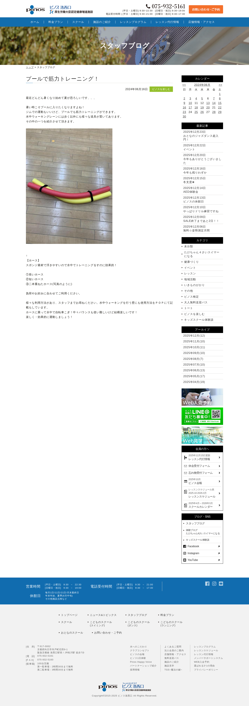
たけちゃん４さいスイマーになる (201, 254)
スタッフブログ (195, 523)
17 (190, 107)
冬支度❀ (194, 180)
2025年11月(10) (194, 341)
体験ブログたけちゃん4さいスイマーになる (203, 532)
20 (208, 107)
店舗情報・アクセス (175, 654)
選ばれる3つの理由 (204, 665)
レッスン (190, 273)
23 (184, 112)
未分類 (188, 246)
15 (220, 103)
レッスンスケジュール (206, 650)
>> (220, 84)
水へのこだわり (138, 646)
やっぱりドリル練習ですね (201, 209)
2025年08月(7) (193, 358)
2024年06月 (202, 84)
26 (202, 112)
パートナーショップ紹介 (143, 665)
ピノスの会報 (137, 654)
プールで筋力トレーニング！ (62, 79)
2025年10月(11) (194, 347)
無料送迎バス (171, 658)
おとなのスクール (72, 632)
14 (214, 103)
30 (184, 116)
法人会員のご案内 (174, 650)
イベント (194, 147)
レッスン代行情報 (203, 654)
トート (188, 308)
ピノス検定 (191, 296)
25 (196, 112)
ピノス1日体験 (138, 658)
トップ (30, 67)
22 (220, 107)
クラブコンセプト (139, 650)
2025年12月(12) (194, 335)
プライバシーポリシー (206, 669)
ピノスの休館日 (194, 199)
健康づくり (191, 261)
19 (202, 107)
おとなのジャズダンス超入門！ (201, 135)
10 (190, 103)
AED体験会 (194, 190)
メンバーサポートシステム (208, 658)
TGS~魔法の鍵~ (173, 669)
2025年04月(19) (194, 381)
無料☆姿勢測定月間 (196, 228)
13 (208, 103)
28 (214, 112)
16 (184, 107)
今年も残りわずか (195, 170)
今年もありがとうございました (202, 159)
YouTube (193, 559)
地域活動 (190, 279)
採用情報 (135, 669)
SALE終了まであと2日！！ (201, 218)
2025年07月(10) (194, 364)
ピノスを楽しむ (161, 89)
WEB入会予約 (201, 662)
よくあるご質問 (172, 646)
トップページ (69, 614)
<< (184, 84)
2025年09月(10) (194, 353)
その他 (188, 290)
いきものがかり (194, 285)
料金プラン (167, 614)
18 (196, 107)
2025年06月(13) (194, 370)
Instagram (193, 553)
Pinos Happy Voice (141, 662)
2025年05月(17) (194, 376)
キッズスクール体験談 (199, 319)
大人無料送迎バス (196, 302)
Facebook (193, 546)
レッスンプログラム (205, 646)
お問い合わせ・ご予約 (108, 632)
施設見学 (169, 665)
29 (220, 112)
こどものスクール (108, 624)
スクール (66, 622)
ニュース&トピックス (103, 614)
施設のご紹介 (171, 662)
